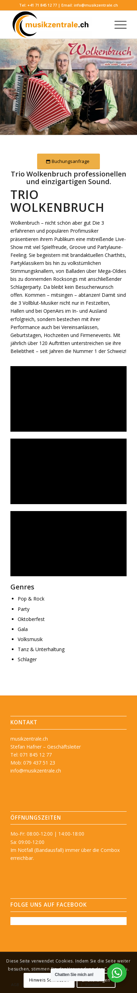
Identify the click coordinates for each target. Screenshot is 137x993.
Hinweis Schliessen (49, 980)
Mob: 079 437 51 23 (32, 762)
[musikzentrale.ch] (57, 24)
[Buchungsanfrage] (68, 161)
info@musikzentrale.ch (96, 5)
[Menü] (117, 24)
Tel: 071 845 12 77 (31, 754)
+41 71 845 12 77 (42, 5)
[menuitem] (117, 24)
